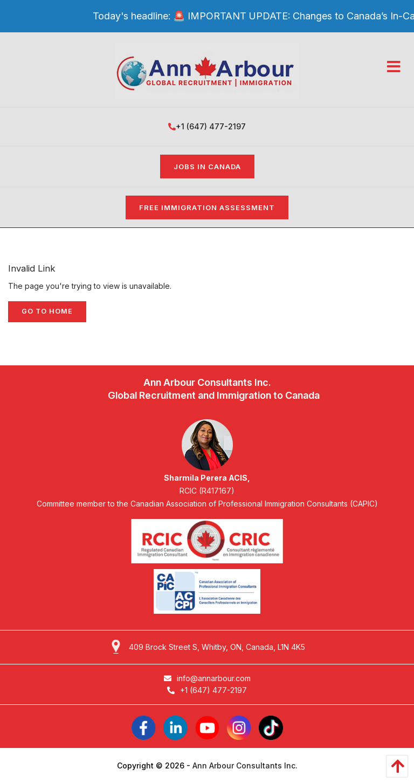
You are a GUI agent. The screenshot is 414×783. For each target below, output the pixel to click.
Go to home (47, 311)
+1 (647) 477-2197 (207, 126)
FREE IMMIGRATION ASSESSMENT (207, 207)
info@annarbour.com (207, 678)
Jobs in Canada (207, 166)
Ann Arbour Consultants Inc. (245, 765)
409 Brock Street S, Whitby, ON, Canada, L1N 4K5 (217, 647)
